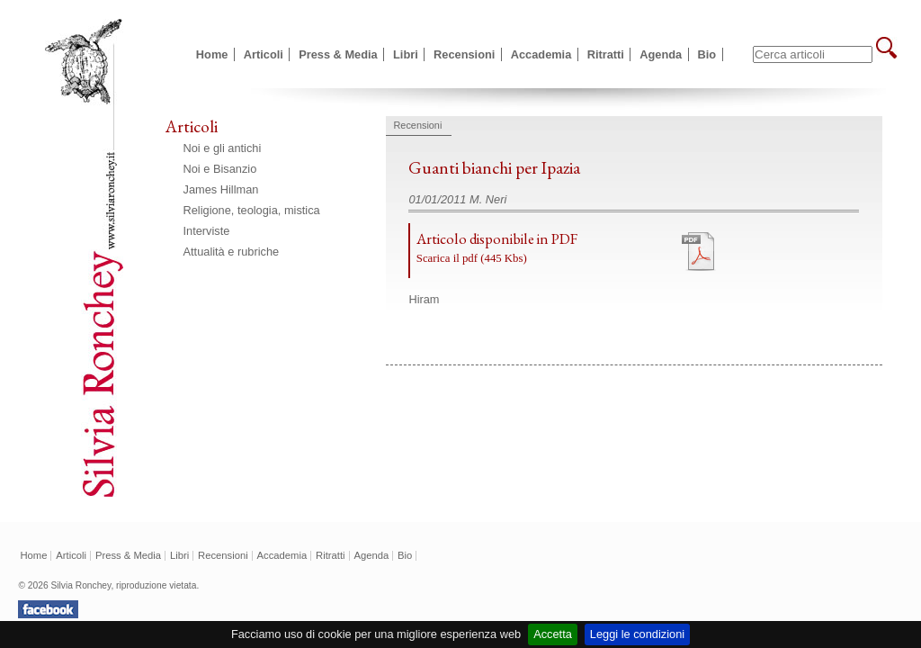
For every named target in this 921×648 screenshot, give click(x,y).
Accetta (552, 634)
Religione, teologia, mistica (251, 210)
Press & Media (338, 54)
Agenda (660, 54)
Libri (405, 54)
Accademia (541, 54)
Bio (707, 54)
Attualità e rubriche (231, 251)
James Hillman (221, 189)
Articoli (263, 54)
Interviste (206, 231)
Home (212, 54)
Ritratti (605, 54)
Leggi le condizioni (637, 634)
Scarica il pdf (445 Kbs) (471, 258)
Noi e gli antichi (222, 148)
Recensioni (464, 54)
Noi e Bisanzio (220, 169)
